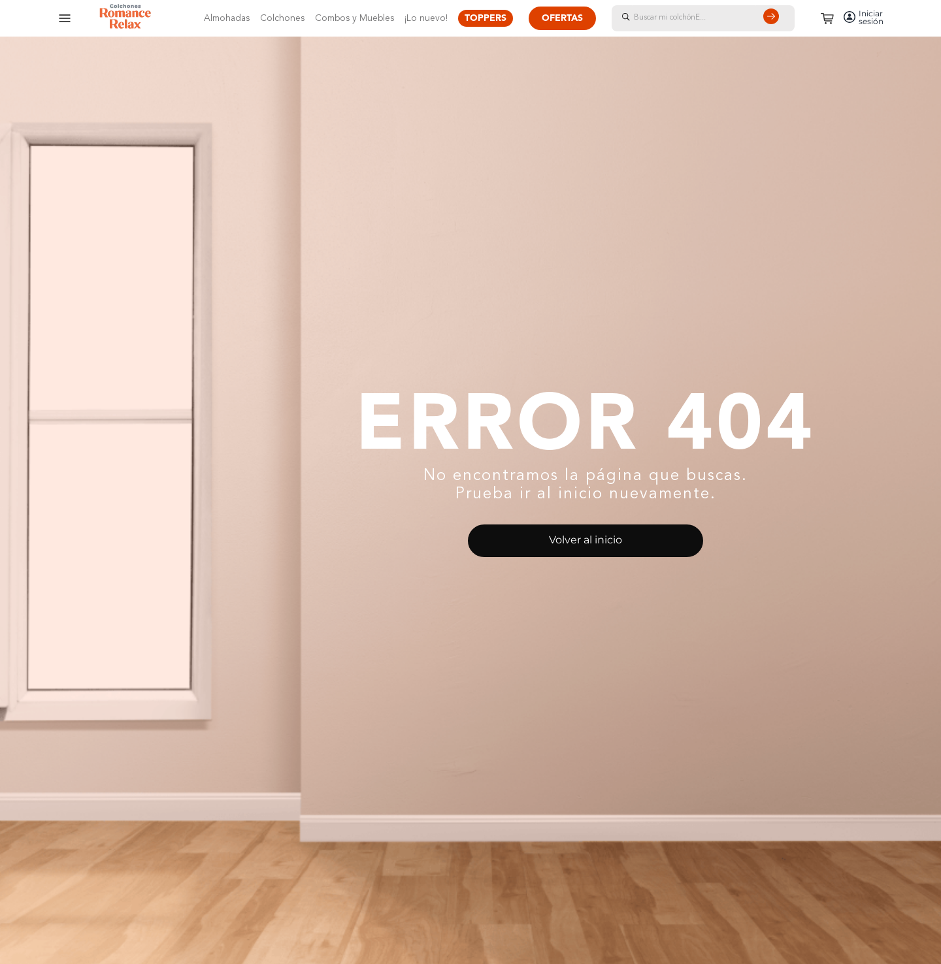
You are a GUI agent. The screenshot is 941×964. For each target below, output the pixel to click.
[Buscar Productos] (773, 18)
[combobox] (716, 18)
